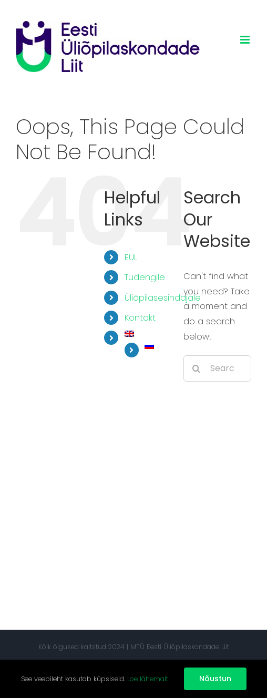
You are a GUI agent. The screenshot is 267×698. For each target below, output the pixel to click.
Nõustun (215, 678)
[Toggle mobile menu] (245, 39)
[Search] (196, 368)
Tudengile (145, 277)
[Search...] (217, 368)
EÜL (131, 257)
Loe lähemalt (147, 679)
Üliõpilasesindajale (163, 298)
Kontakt (140, 318)
